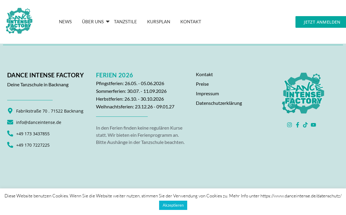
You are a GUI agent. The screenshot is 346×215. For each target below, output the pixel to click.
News (65, 21)
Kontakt (204, 74)
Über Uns (94, 21)
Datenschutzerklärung (219, 103)
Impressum (207, 93)
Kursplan (158, 21)
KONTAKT (190, 21)
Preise (202, 84)
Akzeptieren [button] (173, 205)
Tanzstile (125, 21)
